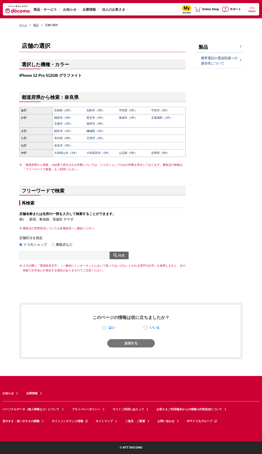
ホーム (23, 25)
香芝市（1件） (96, 117)
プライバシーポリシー (86, 409)
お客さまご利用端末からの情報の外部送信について (189, 409)
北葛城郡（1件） (162, 117)
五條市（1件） (63, 123)
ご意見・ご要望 (135, 421)
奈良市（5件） (63, 145)
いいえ (155, 327)
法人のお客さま (113, 9)
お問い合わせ (166, 421)
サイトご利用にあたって (128, 409)
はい (111, 327)
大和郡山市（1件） (66, 153)
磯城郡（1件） (96, 131)
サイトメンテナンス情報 (70, 421)
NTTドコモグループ (202, 421)
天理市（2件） (96, 138)
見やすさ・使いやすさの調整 (20, 421)
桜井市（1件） (63, 131)
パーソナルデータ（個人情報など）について (30, 409)
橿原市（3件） (63, 117)
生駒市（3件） (96, 110)
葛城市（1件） (128, 117)
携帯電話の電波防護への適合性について (219, 60)
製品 (36, 25)
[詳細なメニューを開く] (252, 9)
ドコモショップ (35, 244)
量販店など (64, 244)
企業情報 (89, 9)
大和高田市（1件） (99, 153)
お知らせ (69, 9)
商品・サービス (45, 9)
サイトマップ (104, 421)
